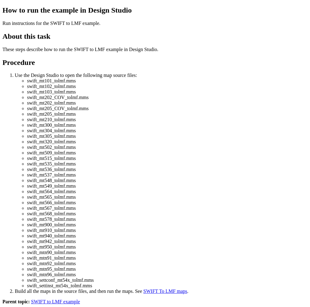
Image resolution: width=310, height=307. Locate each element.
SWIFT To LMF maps (165, 291)
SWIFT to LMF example (55, 301)
